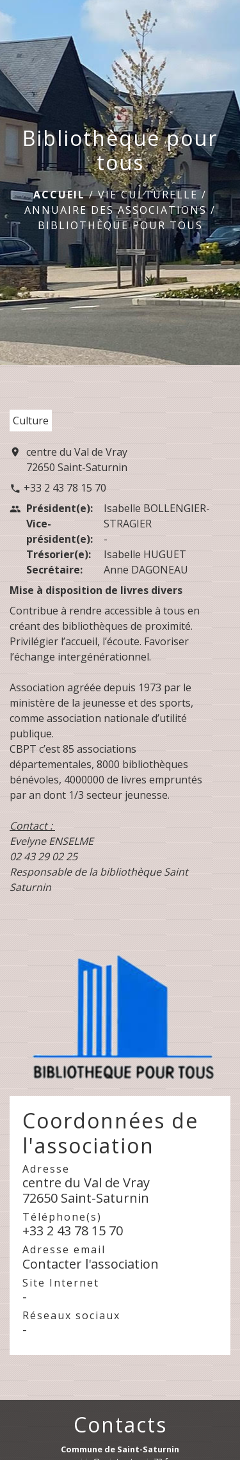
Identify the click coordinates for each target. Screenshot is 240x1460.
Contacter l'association (90, 1263)
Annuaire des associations (115, 210)
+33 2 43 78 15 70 (65, 488)
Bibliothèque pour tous (120, 225)
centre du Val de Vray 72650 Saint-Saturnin (76, 459)
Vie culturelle (148, 195)
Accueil (59, 195)
